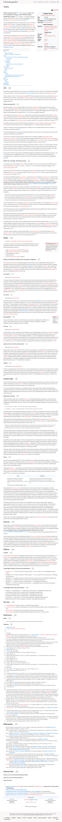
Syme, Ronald (9, 764)
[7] (56, 92)
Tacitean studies (24, 454)
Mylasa (49, 93)
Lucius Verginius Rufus (24, 206)
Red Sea (29, 691)
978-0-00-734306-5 (21, 761)
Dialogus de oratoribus (16, 366)
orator (6, 180)
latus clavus (13, 172)
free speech (28, 416)
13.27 (27, 112)
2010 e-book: (51, 761)
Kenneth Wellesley (51, 562)
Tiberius (5, 26)
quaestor (5, 174)
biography (50, 36)
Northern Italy (14, 138)
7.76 (35, 124)
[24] (27, 172)
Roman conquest (7, 40)
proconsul (32, 215)
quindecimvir (46, 177)
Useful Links (41, 2)
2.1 (13, 683)
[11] (44, 112)
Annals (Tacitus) (15, 298)
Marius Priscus (24, 215)
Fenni (13, 340)
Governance (55, 817)
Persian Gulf (48, 691)
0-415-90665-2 (38, 746)
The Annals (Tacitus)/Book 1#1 (13, 713)
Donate (46, 2)
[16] (19, 138)
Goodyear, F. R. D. (10, 571)
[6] (15, 27)
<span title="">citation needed (41, 183)
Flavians (20, 285)
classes (5, 414)
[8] (29, 95)
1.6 (13, 669)
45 (54, 190)
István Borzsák (41, 562)
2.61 (57, 689)
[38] (19, 459)
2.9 (4, 154)
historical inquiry (47, 48)
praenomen (55, 96)
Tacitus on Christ (10, 607)
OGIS (8, 637)
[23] (46, 170)
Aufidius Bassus (50, 538)
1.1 (47, 109)
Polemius (16, 701)
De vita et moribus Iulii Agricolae (16, 42)
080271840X (36, 761)
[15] (23, 133)
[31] (22, 210)
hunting (35, 170)
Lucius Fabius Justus (43, 140)
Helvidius (52, 196)
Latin (12, 332)
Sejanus (27, 443)
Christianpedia (10, 2)
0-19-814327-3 (23, 766)
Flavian (36, 109)
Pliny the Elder (50, 29)
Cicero (42, 372)
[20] (7, 157)
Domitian (5, 31)
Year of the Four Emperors (48, 283)
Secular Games (34, 178)
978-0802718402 (43, 761)
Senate (15, 202)
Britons (26, 353)
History (45, 34)
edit (9, 88)
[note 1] (17, 12)
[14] (20, 129)
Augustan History (36, 231)
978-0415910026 (52, 746)
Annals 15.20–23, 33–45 (18, 794)
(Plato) (11, 605)
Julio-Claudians (52, 419)
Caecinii (20, 116)
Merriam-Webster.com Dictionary (18, 628)
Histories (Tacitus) (15, 277)
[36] (54, 262)
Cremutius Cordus (29, 546)
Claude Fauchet (10, 610)
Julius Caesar (14, 335)
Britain (15, 40)
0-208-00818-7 (52, 754)
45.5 (14, 677)
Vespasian (33, 172)
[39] (8, 472)
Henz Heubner (29, 560)
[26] (20, 173)
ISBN (49, 707)
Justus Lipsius (9, 612)
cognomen (37, 180)
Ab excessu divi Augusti (14, 256)
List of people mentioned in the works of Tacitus (21, 241)
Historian (46, 20)
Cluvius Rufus (34, 536)
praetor (35, 177)
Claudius (10, 26)
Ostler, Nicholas (9, 760)
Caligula (30, 304)
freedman (17, 110)
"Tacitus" (9, 628)
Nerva (43, 202)
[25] (37, 172)
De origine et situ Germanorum (15, 251)
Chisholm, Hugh (44, 634)
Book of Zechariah (24, 704)
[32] (23, 218)
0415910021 (45, 746)
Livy (49, 27)
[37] (15, 340)
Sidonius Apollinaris (29, 97)
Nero (14, 26)
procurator (36, 123)
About (35, 2)
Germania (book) (15, 329)
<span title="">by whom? (16, 531)
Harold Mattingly (23, 646)
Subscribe (30, 817)
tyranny (29, 190)
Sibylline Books (22, 178)
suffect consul (26, 202)
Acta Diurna (16, 526)
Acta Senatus (38, 525)
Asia (38, 223)
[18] (24, 146)
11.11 (14, 674)
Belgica (42, 123)
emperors (31, 24)
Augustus (22, 29)
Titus (18, 174)
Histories (46, 45)
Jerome (8, 704)
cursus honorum (24, 177)
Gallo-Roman (28, 701)
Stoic (46, 543)
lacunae (29, 31)
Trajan (37, 213)
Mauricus (25, 197)
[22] (16, 167)
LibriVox (18, 786)
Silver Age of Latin (48, 22)
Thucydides (46, 26)
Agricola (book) (15, 347)
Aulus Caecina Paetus (21, 120)
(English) (16, 683)
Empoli (47, 250)
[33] (49, 223)
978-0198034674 (26, 749)
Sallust (45, 27)
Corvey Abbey (15, 269)
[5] (28, 19)
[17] (45, 141)
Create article (7, 819)
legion (39, 187)
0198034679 (19, 749)
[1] (42, 621)
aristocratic (15, 107)
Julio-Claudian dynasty (12, 469)
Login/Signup (52, 2)
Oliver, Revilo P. (9, 755)
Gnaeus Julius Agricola (52, 138)
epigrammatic (30, 462)
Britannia (5, 42)
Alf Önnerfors (49, 560)
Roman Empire (7, 29)
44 (52, 190)
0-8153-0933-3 (50, 751)
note (40, 639)
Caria (54, 93)
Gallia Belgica (45, 136)
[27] (39, 178)
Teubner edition (14, 555)
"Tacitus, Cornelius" (35, 634)
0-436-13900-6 (44, 739)
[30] (30, 205)
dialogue (26, 35)
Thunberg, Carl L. (10, 707)
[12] (55, 120)
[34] (13, 228)
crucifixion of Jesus (8, 47)
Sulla (37, 421)
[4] (27, 19)
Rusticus (30, 197)
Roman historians (12, 20)
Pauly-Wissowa (20, 115)
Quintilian (46, 30)
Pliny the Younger (29, 93)
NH (33, 124)
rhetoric (21, 164)
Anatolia (47, 223)
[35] (35, 234)
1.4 (33, 422)
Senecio (45, 197)
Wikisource (8, 715)
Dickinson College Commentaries (34, 794)
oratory (53, 36)
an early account (18, 43)
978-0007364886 (21, 763)
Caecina (8, 651)
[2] (16, 16)
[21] (18, 165)
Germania (46, 43)
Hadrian (40, 692)
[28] (51, 186)
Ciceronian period (16, 488)
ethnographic (21, 290)
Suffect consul (27, 799)
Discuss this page (31, 806)
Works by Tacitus (10, 786)
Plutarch (21, 383)
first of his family (54, 202)
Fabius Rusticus (53, 26)
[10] (12, 101)
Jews (36, 290)
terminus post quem (50, 225)
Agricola (46, 39)
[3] (17, 16)
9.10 (15, 669)
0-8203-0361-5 (52, 727)
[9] (29, 99)
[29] (42, 190)
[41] (6, 505)
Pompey (42, 421)
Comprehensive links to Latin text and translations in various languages (23, 791)
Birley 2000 (9, 627)
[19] (49, 149)
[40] (23, 499)
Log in (57, 819)
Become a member (42, 817)
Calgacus (5, 356)
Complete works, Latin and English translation (17, 793)
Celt (26, 154)
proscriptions (35, 107)
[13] (57, 120)
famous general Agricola (9, 167)
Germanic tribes (50, 332)
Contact (49, 817)
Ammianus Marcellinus (42, 517)
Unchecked (55, 10)
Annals (45, 40)
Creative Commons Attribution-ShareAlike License (33, 814)
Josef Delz (11, 562)
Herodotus (6, 335)
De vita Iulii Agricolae (13, 250)
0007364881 (14, 763)
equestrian (22, 96)
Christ (32, 312)
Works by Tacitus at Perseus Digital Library (16, 789)
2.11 (13, 686)
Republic (5, 109)
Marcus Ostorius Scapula (32, 802)
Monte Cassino (52, 269)
